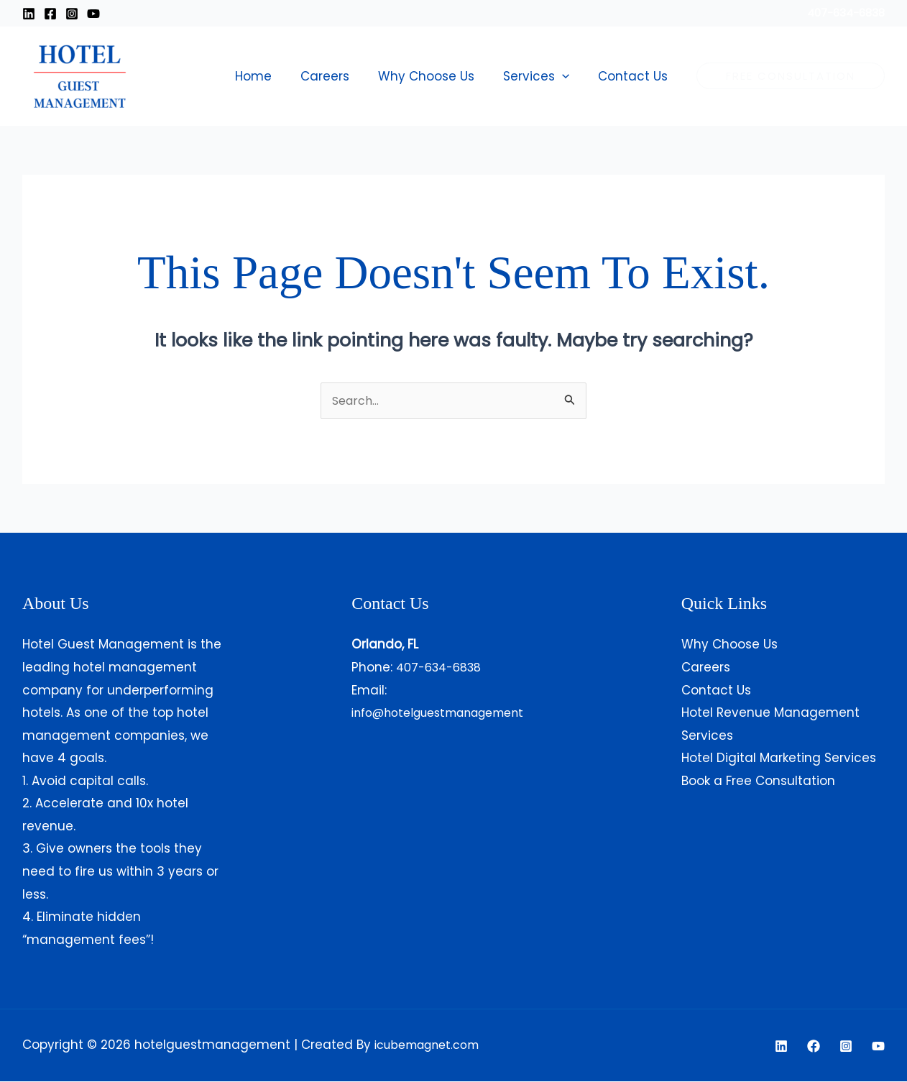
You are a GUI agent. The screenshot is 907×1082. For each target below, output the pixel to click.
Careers (340, 76)
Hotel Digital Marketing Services (778, 758)
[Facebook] (50, 13)
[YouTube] (878, 1046)
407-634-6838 (443, 668)
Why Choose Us (437, 76)
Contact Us (635, 76)
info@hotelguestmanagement (447, 713)
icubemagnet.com (432, 1045)
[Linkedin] (28, 13)
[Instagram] (71, 13)
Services (543, 76)
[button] (568, 76)
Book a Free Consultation (758, 781)
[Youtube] (93, 13)
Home (272, 76)
